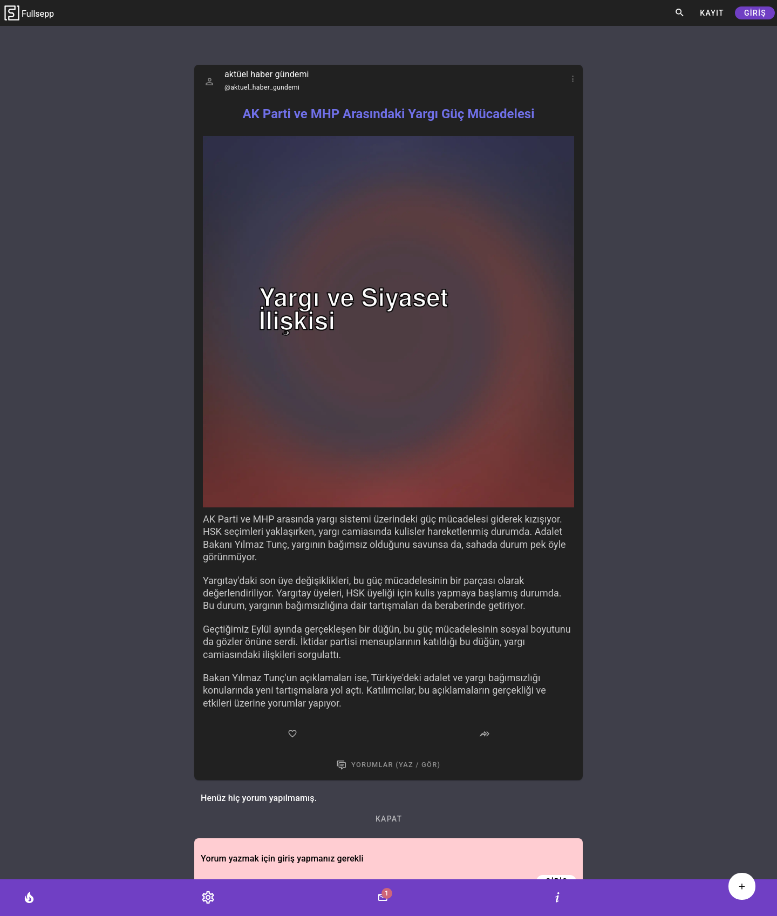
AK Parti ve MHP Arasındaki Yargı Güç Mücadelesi (388, 113)
